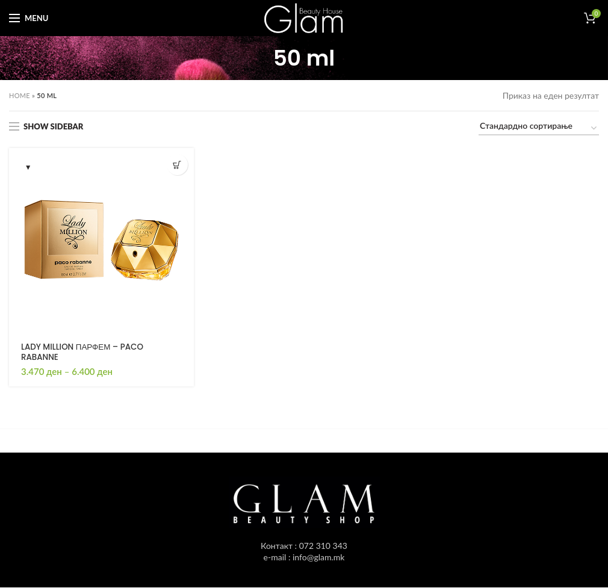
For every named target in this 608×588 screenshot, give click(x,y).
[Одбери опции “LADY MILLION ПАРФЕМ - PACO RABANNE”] (177, 164)
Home (19, 95)
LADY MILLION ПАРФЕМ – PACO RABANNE (85, 353)
